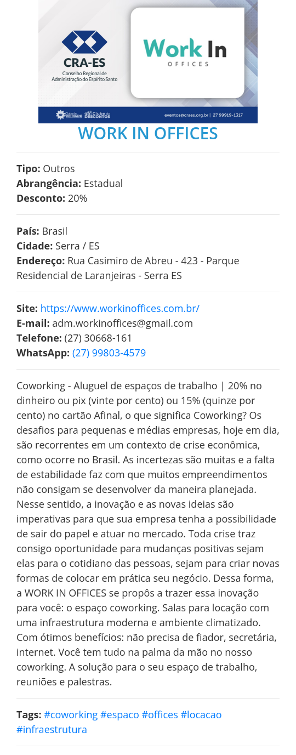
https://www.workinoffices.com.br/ (120, 308)
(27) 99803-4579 (109, 352)
